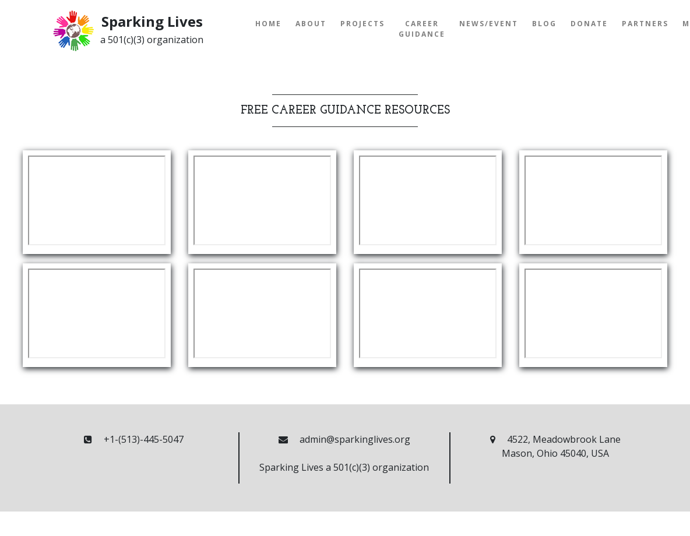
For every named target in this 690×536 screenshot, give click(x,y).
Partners (645, 24)
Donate (589, 24)
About (310, 24)
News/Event (488, 24)
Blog (544, 24)
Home (268, 24)
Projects (362, 24)
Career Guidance (422, 29)
